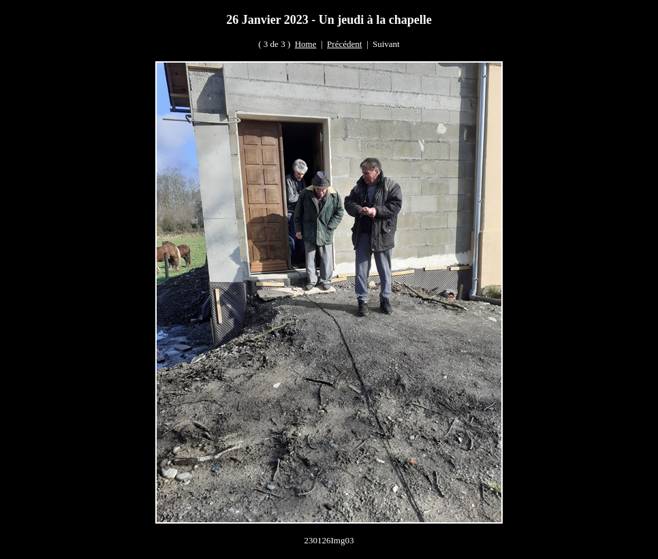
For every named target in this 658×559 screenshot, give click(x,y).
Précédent (344, 44)
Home (306, 44)
